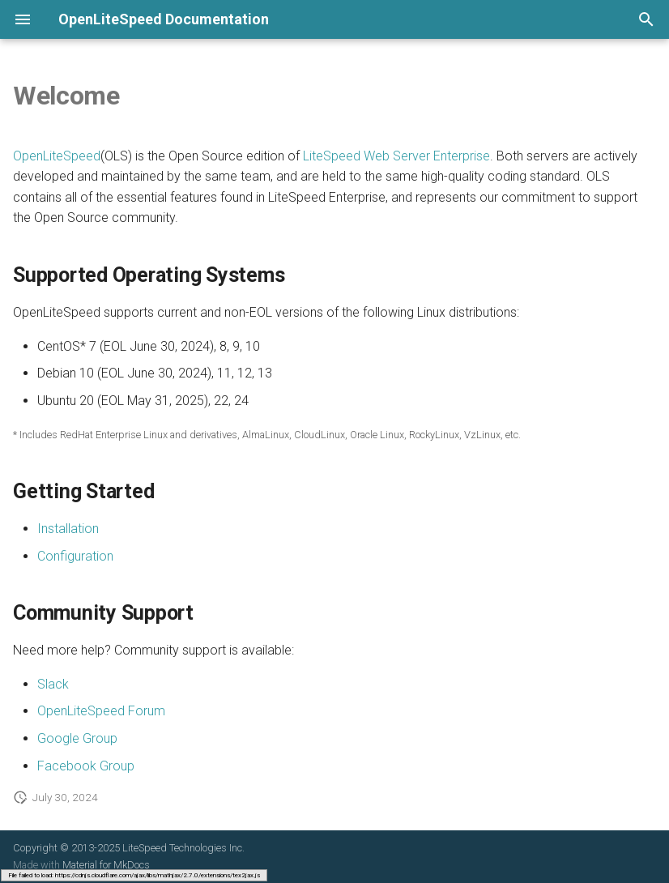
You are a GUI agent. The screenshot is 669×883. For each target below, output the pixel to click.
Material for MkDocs (106, 865)
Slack (53, 684)
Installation (68, 528)
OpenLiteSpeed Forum (101, 711)
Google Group (77, 738)
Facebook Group (85, 766)
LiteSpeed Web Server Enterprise (396, 156)
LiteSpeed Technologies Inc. (183, 848)
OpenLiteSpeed (56, 156)
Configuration (75, 556)
